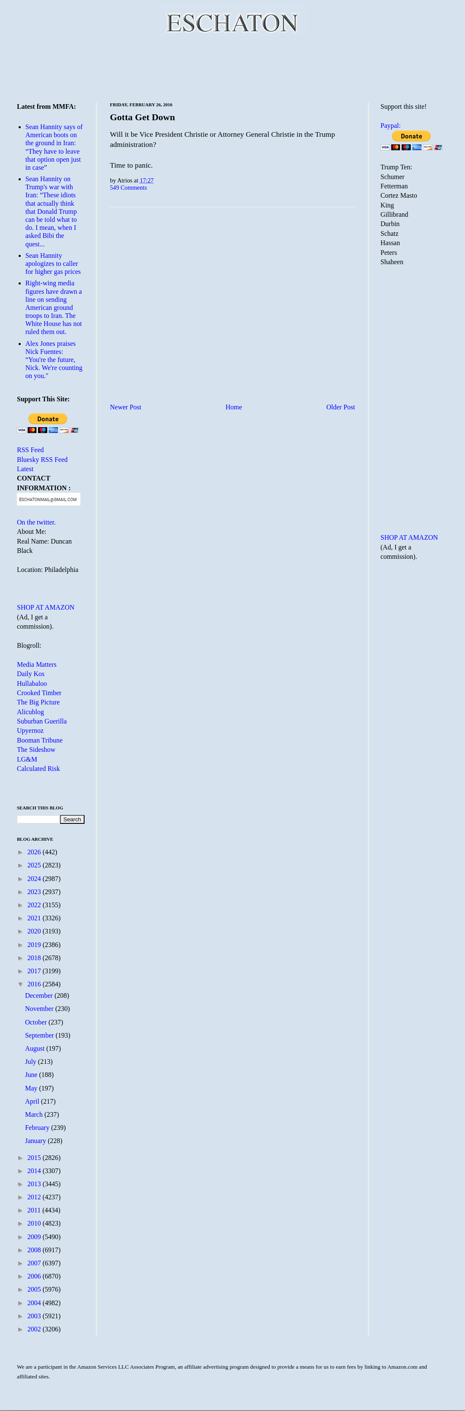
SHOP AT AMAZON (45, 607)
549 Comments (128, 187)
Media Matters (37, 664)
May (32, 1088)
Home (234, 407)
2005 (35, 1289)
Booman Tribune (40, 740)
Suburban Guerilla (42, 721)
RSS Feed (30, 449)
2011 (34, 1210)
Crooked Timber (39, 692)
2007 (35, 1263)
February (38, 1127)
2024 (35, 878)
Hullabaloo (32, 683)
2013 (35, 1183)
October (37, 1022)
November (40, 1008)
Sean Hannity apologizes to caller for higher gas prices (53, 263)
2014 (35, 1170)
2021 (35, 918)
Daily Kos (30, 673)
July (31, 1061)
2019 (35, 944)
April (33, 1101)
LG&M (27, 759)
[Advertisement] (232, 68)
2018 (35, 957)
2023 (35, 891)
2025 (35, 865)
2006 (35, 1276)
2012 (35, 1197)
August (35, 1048)
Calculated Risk (38, 768)
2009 (35, 1236)
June (32, 1074)
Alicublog (30, 711)
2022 (35, 904)
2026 (35, 852)
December (40, 995)
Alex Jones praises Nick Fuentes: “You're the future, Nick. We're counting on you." (53, 360)
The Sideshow (36, 749)
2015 (35, 1157)
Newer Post (125, 407)
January (36, 1140)
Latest (25, 468)
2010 (35, 1223)
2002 (35, 1329)
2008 (35, 1250)
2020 (35, 931)
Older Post (340, 407)
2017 (35, 971)
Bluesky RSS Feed (42, 459)
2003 (35, 1316)
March (34, 1114)
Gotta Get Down (142, 117)
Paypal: (390, 125)
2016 (35, 984)
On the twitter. (36, 522)
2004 (35, 1302)
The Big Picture (38, 702)
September (40, 1035)
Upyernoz (30, 730)
